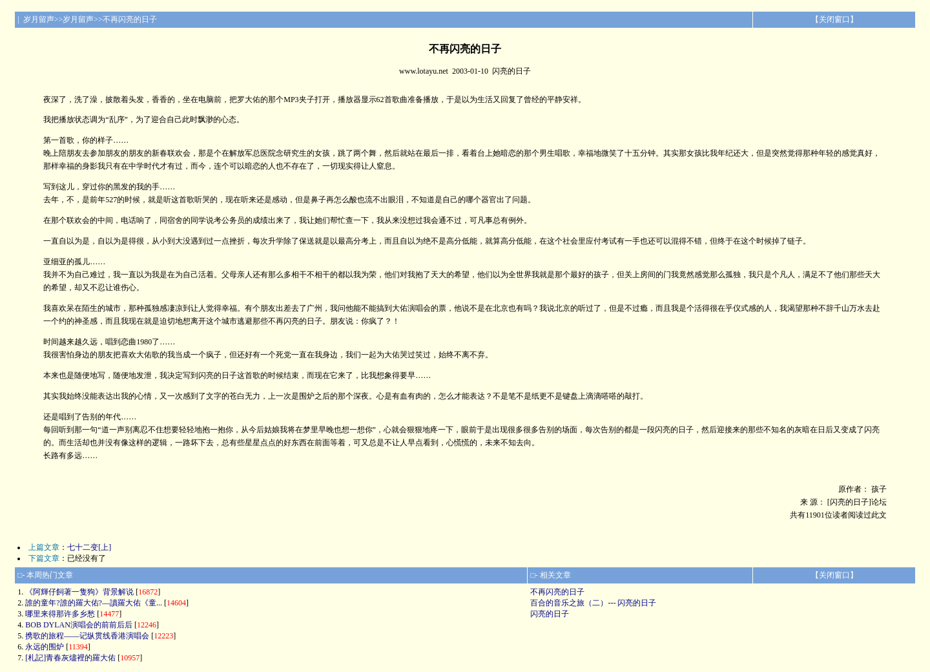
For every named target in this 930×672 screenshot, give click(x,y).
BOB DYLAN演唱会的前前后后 (78, 624)
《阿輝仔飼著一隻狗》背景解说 (79, 591)
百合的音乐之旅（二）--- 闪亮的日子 (593, 602)
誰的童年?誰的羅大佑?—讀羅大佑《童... (93, 602)
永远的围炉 (44, 646)
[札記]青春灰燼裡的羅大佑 (70, 657)
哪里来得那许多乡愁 (60, 613)
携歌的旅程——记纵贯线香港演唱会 (87, 635)
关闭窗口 (834, 19)
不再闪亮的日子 (557, 591)
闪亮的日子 (549, 613)
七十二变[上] (89, 547)
